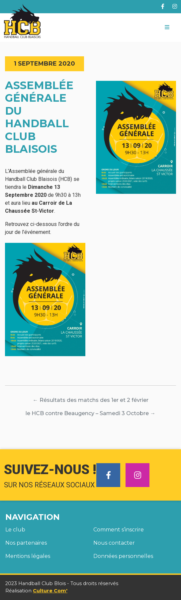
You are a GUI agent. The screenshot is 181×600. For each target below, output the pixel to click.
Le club (15, 529)
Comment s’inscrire (118, 529)
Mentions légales (27, 556)
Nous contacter (114, 543)
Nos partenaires (26, 543)
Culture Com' (50, 591)
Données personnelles (123, 556)
